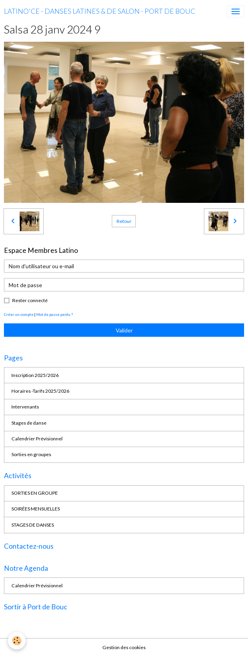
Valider (124, 330)
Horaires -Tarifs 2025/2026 (40, 391)
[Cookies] (17, 641)
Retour (124, 221)
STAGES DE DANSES (32, 525)
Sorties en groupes (31, 454)
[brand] (99, 11)
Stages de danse (28, 423)
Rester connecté (30, 300)
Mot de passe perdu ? (54, 314)
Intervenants (25, 407)
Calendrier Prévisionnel (37, 439)
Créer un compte (18, 314)
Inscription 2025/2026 (35, 375)
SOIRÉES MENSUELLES (35, 509)
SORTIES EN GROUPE (34, 493)
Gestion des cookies (124, 647)
